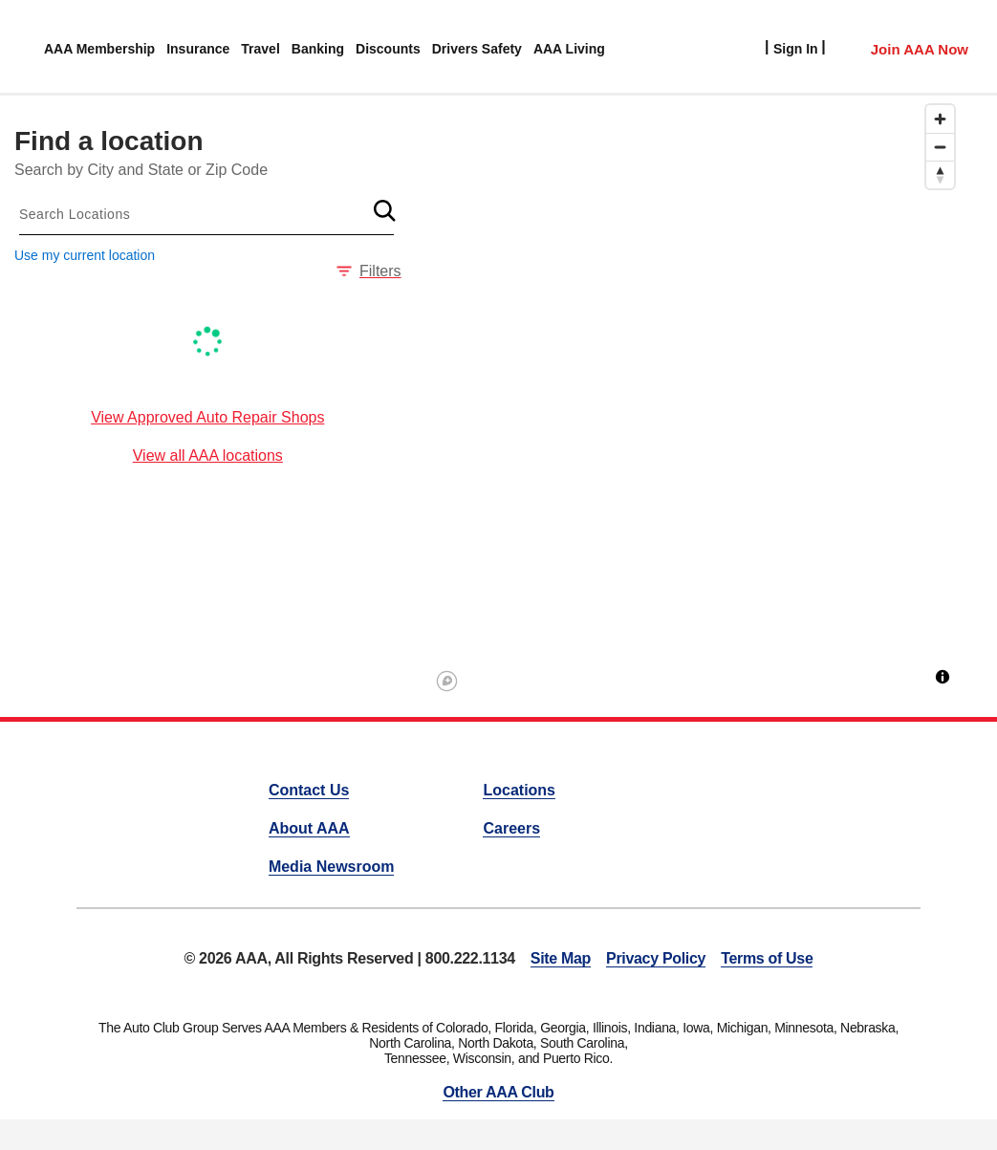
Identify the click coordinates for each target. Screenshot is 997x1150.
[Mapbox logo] (447, 681)
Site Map (561, 958)
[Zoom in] (940, 119)
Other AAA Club (498, 1092)
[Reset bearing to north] (940, 174)
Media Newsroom (332, 866)
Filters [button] (368, 271)
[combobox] (206, 214)
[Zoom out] (940, 147)
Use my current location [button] (84, 255)
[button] (385, 210)
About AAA (309, 828)
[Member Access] (900, 47)
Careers (511, 828)
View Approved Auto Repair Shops (207, 417)
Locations (519, 790)
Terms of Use (767, 958)
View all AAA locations (208, 455)
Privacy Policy (655, 958)
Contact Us (309, 790)
